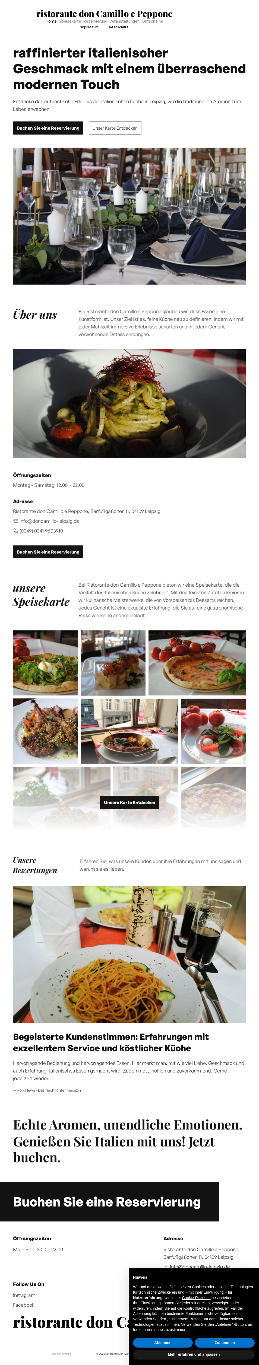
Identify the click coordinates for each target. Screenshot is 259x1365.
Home (51, 21)
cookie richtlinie (61, 1353)
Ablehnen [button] (163, 1342)
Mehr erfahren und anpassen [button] (194, 1354)
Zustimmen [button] (225, 1342)
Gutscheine (152, 21)
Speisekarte (70, 21)
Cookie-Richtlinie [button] (196, 1298)
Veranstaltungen (124, 21)
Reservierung (95, 21)
